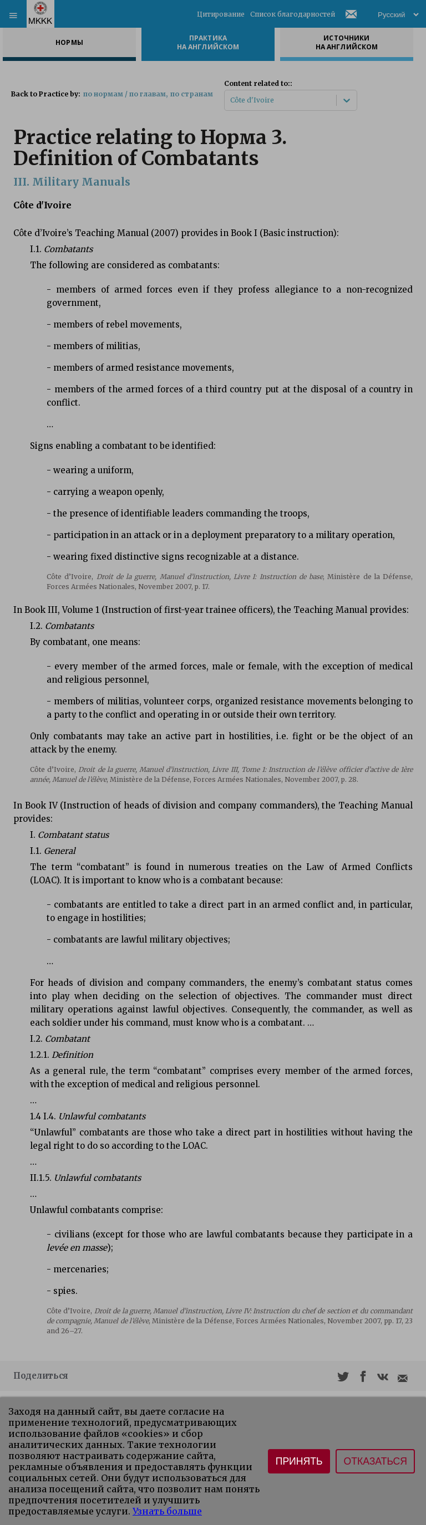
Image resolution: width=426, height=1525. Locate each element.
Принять (299, 1461)
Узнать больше (167, 1511)
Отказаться (375, 1461)
